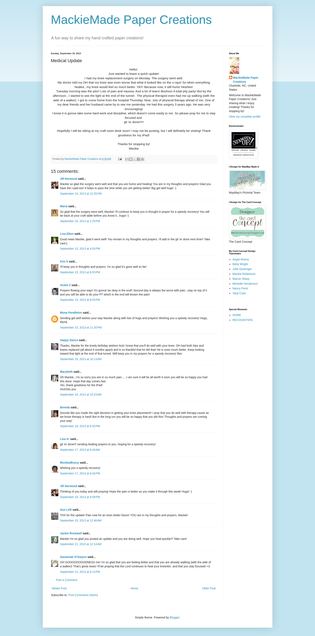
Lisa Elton (67, 233)
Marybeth (66, 371)
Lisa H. (64, 439)
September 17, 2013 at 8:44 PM (80, 473)
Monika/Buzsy (69, 462)
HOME (236, 315)
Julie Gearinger (242, 269)
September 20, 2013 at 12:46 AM (81, 520)
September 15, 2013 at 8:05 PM (80, 299)
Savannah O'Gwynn (73, 557)
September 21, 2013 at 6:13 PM (80, 571)
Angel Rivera (240, 259)
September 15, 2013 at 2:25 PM (80, 221)
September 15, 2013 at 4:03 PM (80, 248)
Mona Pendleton (71, 312)
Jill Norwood (68, 178)
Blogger (174, 617)
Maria (64, 206)
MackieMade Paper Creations (131, 19)
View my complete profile (245, 116)
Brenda (65, 407)
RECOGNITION (242, 320)
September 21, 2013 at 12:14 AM (81, 544)
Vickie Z (65, 285)
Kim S (64, 261)
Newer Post (59, 588)
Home (134, 588)
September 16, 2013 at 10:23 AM (81, 394)
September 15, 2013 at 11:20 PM (81, 327)
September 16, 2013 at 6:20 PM (80, 426)
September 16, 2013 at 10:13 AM (81, 359)
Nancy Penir (240, 288)
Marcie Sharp (240, 278)
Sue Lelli (66, 509)
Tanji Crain (239, 293)
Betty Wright (240, 264)
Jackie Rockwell (71, 533)
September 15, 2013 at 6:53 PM (80, 272)
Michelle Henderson (245, 283)
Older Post (209, 588)
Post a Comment (66, 580)
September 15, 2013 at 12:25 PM (81, 193)
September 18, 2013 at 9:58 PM (80, 497)
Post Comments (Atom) (83, 595)
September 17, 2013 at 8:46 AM (80, 449)
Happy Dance (69, 340)
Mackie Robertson (244, 274)
